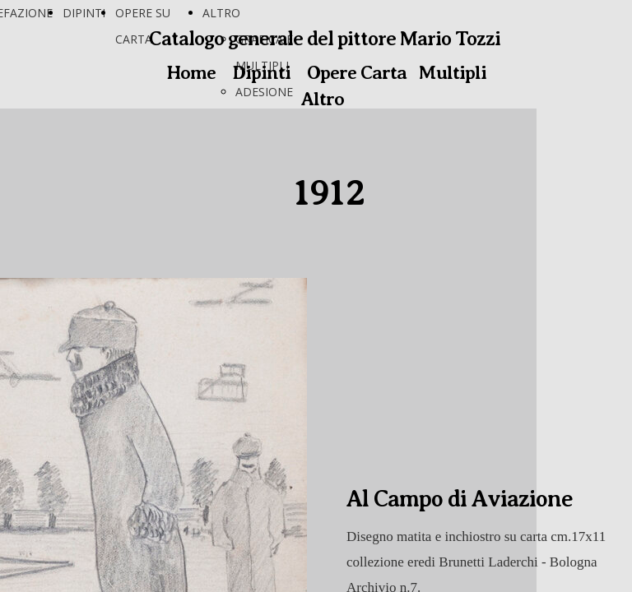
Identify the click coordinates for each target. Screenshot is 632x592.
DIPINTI (84, 13)
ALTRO (221, 13)
